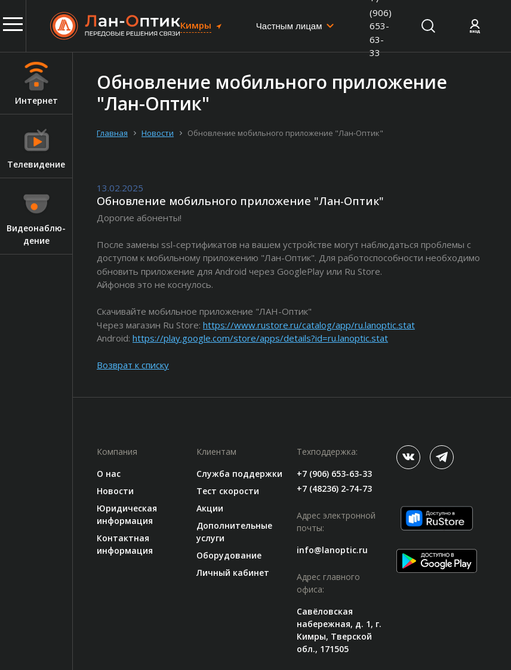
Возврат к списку (133, 365)
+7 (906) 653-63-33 (334, 473)
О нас (109, 473)
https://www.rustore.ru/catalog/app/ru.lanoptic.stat (309, 325)
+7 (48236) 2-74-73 (334, 488)
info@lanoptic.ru (332, 550)
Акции (209, 508)
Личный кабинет (232, 572)
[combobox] (295, 26)
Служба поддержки (239, 473)
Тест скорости (227, 491)
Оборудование (228, 555)
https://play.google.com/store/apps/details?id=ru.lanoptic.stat (260, 338)
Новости (115, 491)
